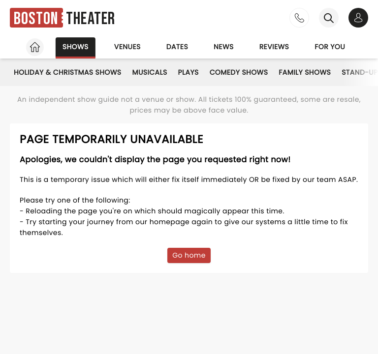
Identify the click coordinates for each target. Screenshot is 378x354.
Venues (127, 47)
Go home (189, 255)
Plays (188, 72)
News (224, 47)
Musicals (149, 72)
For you (330, 47)
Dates (177, 47)
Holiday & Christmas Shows (68, 72)
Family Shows (305, 72)
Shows (76, 47)
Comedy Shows (239, 72)
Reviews (274, 47)
